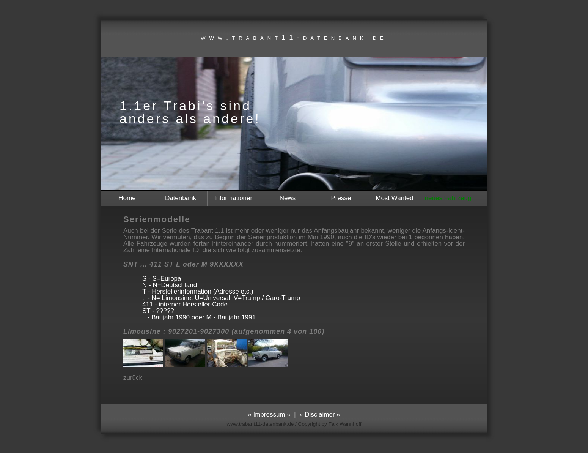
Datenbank (180, 198)
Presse (341, 198)
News (288, 198)
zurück (132, 377)
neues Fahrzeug (448, 198)
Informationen (234, 198)
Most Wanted (394, 198)
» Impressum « (269, 414)
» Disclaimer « (319, 414)
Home (126, 198)
